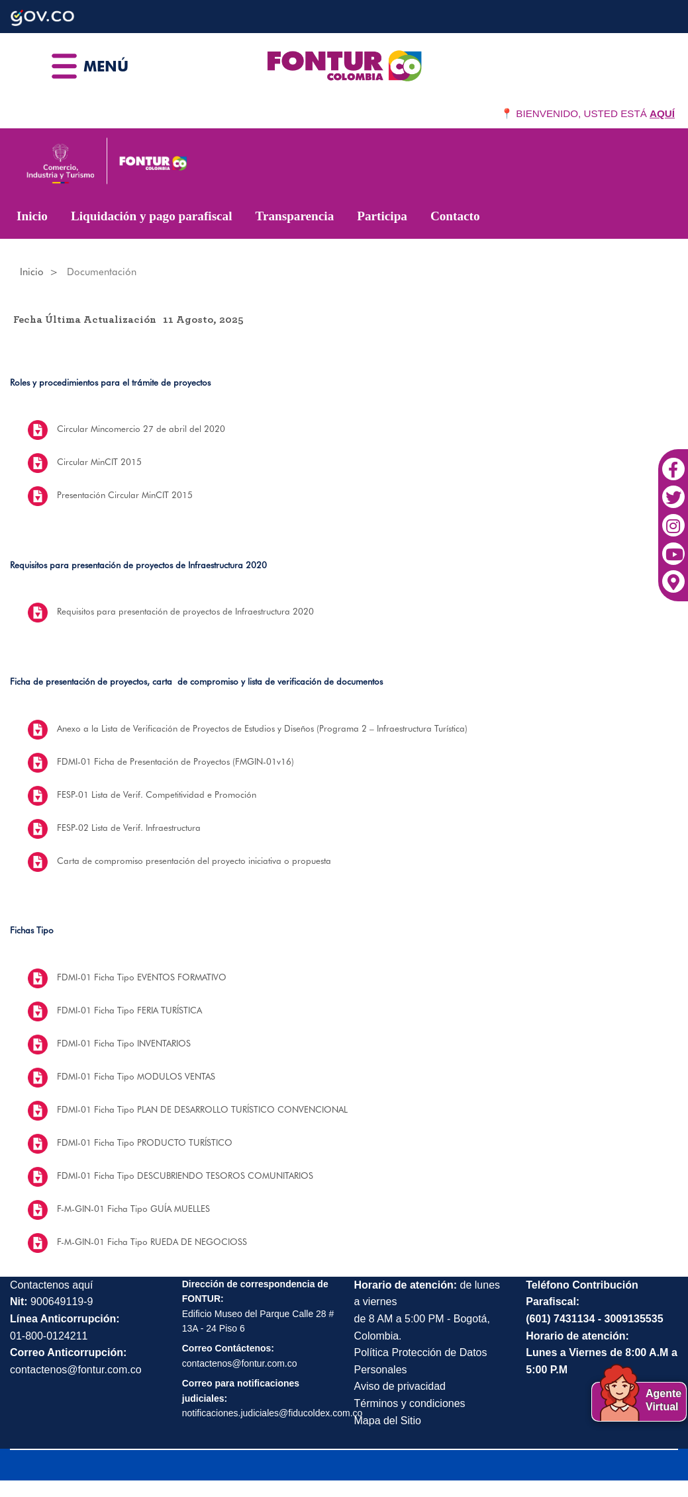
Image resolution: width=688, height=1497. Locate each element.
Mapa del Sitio (387, 1420)
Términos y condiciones (410, 1403)
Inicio (32, 216)
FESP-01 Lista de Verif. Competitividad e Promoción (156, 794)
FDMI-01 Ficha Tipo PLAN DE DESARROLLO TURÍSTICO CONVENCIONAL (202, 1109)
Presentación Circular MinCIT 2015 (125, 495)
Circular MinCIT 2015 (99, 461)
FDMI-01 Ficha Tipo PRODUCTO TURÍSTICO (144, 1142)
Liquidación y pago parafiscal (151, 216)
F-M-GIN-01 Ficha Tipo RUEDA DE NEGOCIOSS (152, 1241)
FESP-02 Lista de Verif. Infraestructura (129, 827)
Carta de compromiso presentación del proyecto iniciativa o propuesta (194, 860)
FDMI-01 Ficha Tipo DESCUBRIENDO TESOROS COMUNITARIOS (185, 1175)
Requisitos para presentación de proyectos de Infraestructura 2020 (185, 611)
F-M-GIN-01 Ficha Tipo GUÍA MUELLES (133, 1208)
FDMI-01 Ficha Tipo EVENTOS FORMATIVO (141, 977)
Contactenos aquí (51, 1285)
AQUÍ (662, 113)
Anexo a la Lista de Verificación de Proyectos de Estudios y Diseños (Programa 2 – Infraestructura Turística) (262, 728)
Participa (382, 216)
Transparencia (295, 216)
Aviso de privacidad (400, 1386)
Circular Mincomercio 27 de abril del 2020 (141, 428)
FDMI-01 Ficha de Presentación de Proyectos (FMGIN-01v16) (175, 761)
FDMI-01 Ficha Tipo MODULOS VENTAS (136, 1076)
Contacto (455, 216)
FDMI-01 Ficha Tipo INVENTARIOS (124, 1043)
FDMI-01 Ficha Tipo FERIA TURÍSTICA (129, 1010)
